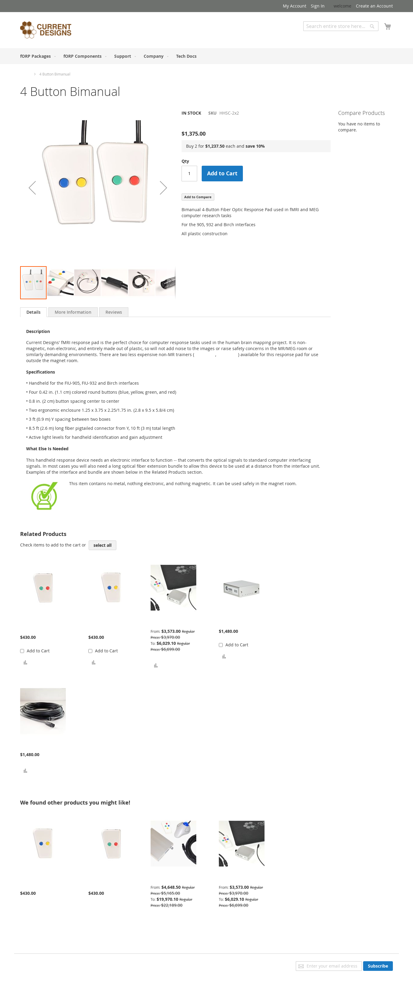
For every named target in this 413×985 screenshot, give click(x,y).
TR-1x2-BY (204, 354)
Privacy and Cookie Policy (45, 964)
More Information (73, 312)
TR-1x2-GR (227, 354)
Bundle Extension (37, 745)
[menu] (206, 56)
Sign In (318, 6)
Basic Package (165, 622)
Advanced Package (169, 878)
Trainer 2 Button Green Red (36, 625)
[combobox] (340, 26)
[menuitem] (37, 56)
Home (25, 74)
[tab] (33, 312)
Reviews (114, 312)
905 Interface (232, 622)
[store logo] (45, 31)
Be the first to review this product (215, 123)
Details (33, 312)
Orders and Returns (40, 981)
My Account (294, 6)
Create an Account (374, 6)
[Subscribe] (378, 966)
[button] (32, 188)
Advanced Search (320, 35)
